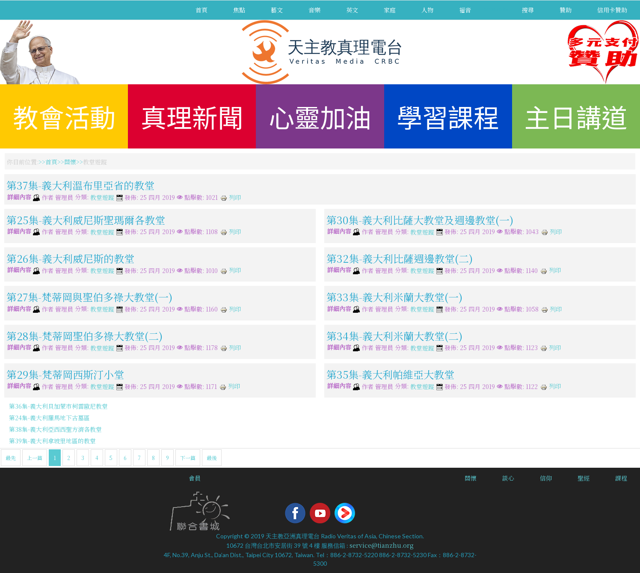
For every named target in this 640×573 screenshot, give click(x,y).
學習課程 (448, 116)
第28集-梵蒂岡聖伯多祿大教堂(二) (84, 335)
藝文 (277, 10)
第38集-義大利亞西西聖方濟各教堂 (55, 429)
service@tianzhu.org (382, 545)
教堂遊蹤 (102, 197)
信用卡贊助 (612, 10)
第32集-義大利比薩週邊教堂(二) (399, 258)
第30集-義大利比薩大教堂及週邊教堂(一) (419, 219)
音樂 (314, 10)
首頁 (201, 10)
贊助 (566, 10)
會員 (195, 478)
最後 (212, 457)
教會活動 (64, 116)
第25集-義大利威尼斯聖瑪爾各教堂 (85, 219)
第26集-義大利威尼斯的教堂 (70, 258)
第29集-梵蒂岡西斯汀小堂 (65, 374)
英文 (352, 10)
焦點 (239, 10)
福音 (465, 10)
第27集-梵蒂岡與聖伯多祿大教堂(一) (89, 296)
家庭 (390, 10)
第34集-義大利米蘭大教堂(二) (394, 335)
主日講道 (575, 116)
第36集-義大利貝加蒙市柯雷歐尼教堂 (58, 406)
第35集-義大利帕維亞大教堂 (390, 374)
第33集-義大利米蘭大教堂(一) (394, 296)
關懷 (70, 161)
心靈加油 (320, 116)
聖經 (584, 478)
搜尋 (528, 10)
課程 (621, 478)
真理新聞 (192, 116)
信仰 (546, 478)
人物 (427, 10)
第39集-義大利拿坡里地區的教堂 (52, 440)
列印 (230, 197)
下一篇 (188, 457)
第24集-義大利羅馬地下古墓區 (49, 417)
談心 (508, 478)
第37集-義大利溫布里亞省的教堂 (80, 185)
